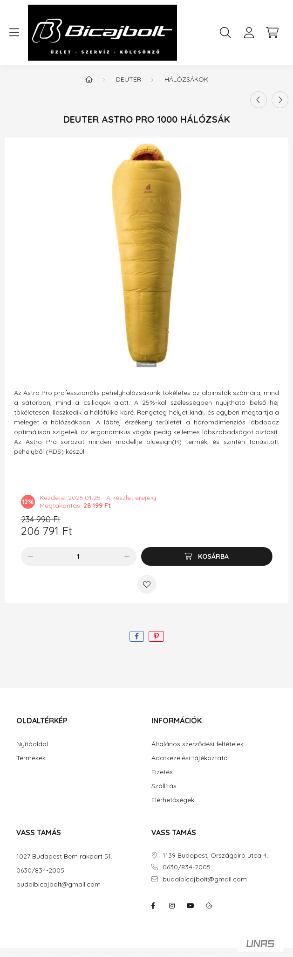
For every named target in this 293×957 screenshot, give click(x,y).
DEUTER (128, 79)
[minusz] (30, 556)
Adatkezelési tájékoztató (189, 758)
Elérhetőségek (172, 800)
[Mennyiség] (78, 556)
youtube (190, 905)
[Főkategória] (89, 79)
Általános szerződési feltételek (197, 744)
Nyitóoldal (32, 744)
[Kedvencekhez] (146, 584)
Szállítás (164, 786)
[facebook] (136, 636)
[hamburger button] (14, 32)
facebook (153, 905)
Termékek (31, 758)
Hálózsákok (186, 79)
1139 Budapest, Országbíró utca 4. (215, 856)
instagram (172, 905)
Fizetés (162, 772)
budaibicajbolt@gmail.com (58, 884)
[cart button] (272, 32)
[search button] (225, 32)
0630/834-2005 (40, 870)
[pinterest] (156, 636)
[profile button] (248, 32)
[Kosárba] (207, 556)
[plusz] (127, 556)
